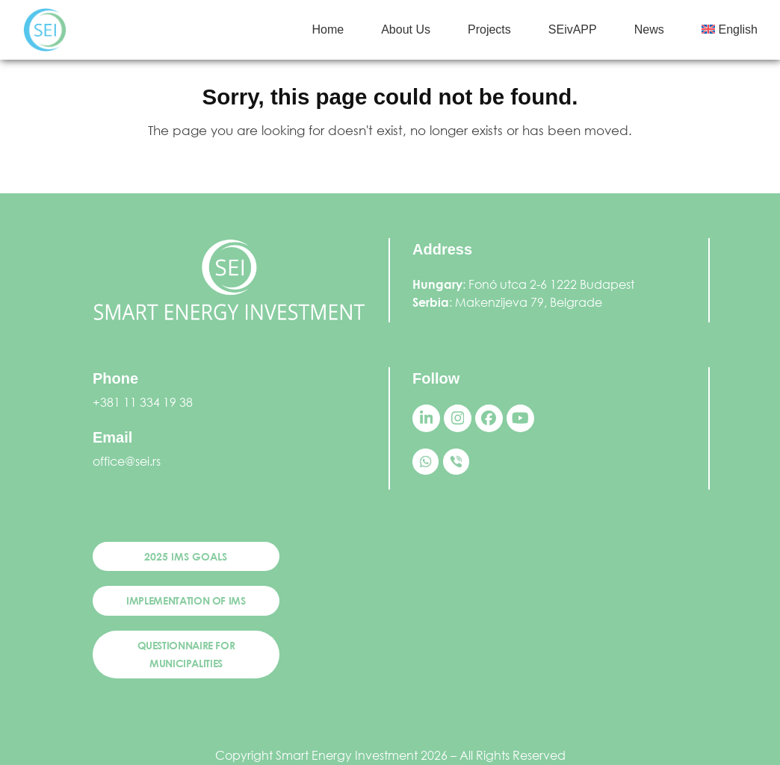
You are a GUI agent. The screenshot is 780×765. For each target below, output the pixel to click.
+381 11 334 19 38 (143, 402)
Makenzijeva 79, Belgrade (528, 302)
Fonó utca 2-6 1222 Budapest (551, 284)
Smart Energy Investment (347, 755)
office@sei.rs (127, 461)
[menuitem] (730, 30)
